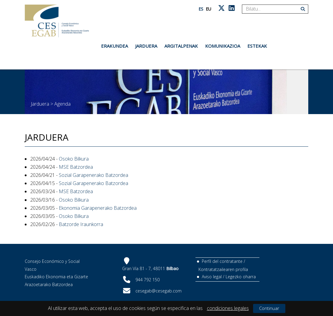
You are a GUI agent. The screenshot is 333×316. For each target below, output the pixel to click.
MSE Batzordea (76, 167)
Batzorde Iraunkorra (81, 224)
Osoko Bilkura (74, 158)
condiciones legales (228, 308)
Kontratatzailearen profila (223, 269)
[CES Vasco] (57, 21)
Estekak (257, 46)
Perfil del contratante (222, 261)
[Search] (272, 9)
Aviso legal (212, 276)
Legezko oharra (241, 276)
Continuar (269, 308)
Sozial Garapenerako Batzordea (93, 175)
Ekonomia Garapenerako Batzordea (98, 208)
